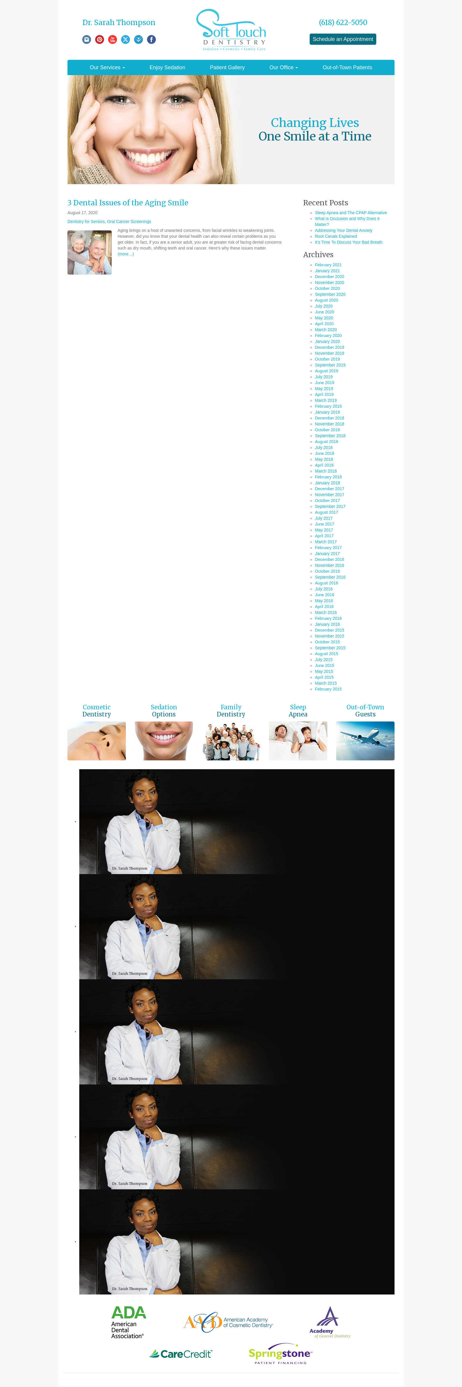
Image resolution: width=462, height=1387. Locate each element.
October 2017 (327, 500)
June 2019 (324, 382)
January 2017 (327, 553)
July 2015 (324, 659)
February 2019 (328, 406)
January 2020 (327, 341)
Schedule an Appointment (343, 39)
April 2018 (324, 465)
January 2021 (327, 270)
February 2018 (328, 477)
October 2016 (327, 571)
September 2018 (330, 435)
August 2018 (326, 441)
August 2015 (326, 653)
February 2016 (328, 618)
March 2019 (326, 400)
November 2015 (329, 636)
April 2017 (324, 536)
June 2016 (324, 594)
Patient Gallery (227, 67)
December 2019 (329, 347)
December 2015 (329, 630)
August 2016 (326, 583)
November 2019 (329, 353)
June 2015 (324, 665)
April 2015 (324, 677)
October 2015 (327, 642)
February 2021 (328, 264)
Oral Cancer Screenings (129, 221)
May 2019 (324, 388)
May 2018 (324, 459)
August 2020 (326, 300)
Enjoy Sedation (167, 67)
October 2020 (327, 288)
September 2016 (330, 577)
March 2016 (326, 612)
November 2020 (329, 282)
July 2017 (324, 518)
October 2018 (327, 429)
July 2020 (324, 306)
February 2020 (328, 335)
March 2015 (326, 683)
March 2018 (326, 471)
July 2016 (324, 589)
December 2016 (329, 559)
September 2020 (330, 294)
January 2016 (327, 624)
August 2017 (326, 512)
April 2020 (324, 323)
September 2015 (330, 647)
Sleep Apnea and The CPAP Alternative (351, 212)
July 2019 (324, 376)
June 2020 (324, 312)
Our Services (107, 67)
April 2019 (324, 394)
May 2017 (324, 530)
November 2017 (329, 494)
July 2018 (324, 447)
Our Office (284, 67)
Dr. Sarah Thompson (119, 22)
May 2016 (324, 600)
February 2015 (328, 689)
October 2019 (327, 359)
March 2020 (326, 329)
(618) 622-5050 (343, 22)
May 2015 (324, 671)
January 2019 (327, 412)
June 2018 (324, 453)
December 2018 (329, 418)
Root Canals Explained (336, 236)
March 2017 (326, 541)
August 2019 (326, 371)
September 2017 (330, 506)
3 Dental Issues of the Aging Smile (127, 202)
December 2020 (329, 276)
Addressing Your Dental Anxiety (343, 230)
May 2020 (324, 318)
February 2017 (328, 547)
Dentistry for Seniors (86, 221)
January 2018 (327, 483)
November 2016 (329, 565)
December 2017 (329, 488)
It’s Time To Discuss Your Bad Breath (348, 242)
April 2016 (324, 606)
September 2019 (330, 365)
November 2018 (329, 424)
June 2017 (324, 524)
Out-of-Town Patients (347, 67)
